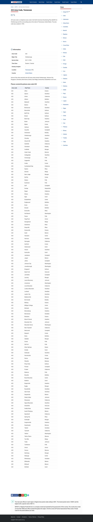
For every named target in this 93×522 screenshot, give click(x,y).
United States (28, 73)
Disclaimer (24, 517)
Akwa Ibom (66, 23)
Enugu (64, 63)
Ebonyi (65, 52)
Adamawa (65, 19)
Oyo (64, 123)
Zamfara (65, 145)
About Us (13, 517)
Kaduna (65, 78)
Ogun (64, 112)
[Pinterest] (22, 495)
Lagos (64, 101)
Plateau (65, 127)
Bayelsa (65, 34)
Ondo (64, 115)
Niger (64, 108)
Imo (64, 71)
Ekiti (64, 60)
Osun (64, 119)
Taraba (65, 138)
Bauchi (65, 30)
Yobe (64, 141)
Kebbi (64, 89)
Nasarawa (65, 104)
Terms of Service (32, 517)
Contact (18, 517)
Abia (64, 15)
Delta (64, 49)
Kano (64, 82)
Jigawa (65, 75)
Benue (64, 38)
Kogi (64, 93)
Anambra (65, 26)
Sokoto (65, 134)
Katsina (65, 86)
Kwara (64, 97)
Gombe (65, 67)
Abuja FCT (66, 12)
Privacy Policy (41, 517)
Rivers (64, 130)
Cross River (66, 45)
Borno (64, 41)
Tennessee (28, 70)
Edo (64, 56)
